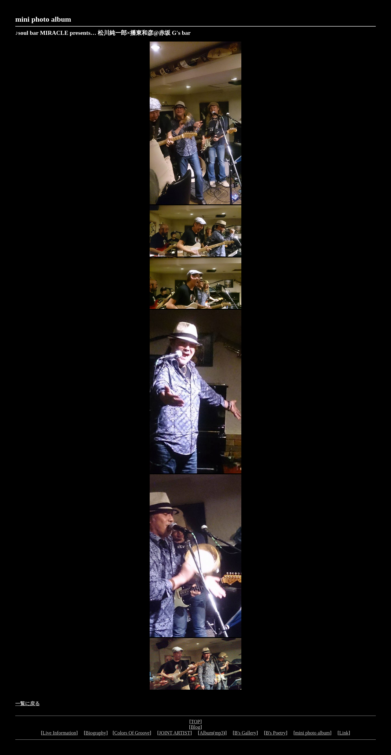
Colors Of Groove (132, 732)
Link (343, 732)
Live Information (59, 732)
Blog (195, 727)
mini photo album (43, 19)
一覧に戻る (27, 703)
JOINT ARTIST (174, 732)
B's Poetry (276, 732)
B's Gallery (245, 732)
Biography (96, 732)
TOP (195, 721)
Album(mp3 (211, 732)
